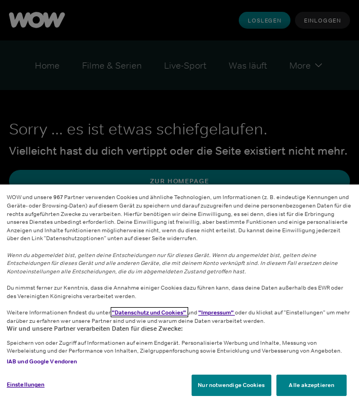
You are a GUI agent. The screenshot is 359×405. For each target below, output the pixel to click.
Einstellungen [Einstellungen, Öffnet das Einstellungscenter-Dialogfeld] (25, 384)
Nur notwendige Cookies (231, 385)
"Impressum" (216, 312)
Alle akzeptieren (311, 385)
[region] (179, 294)
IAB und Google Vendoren (42, 361)
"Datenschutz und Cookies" (149, 312)
